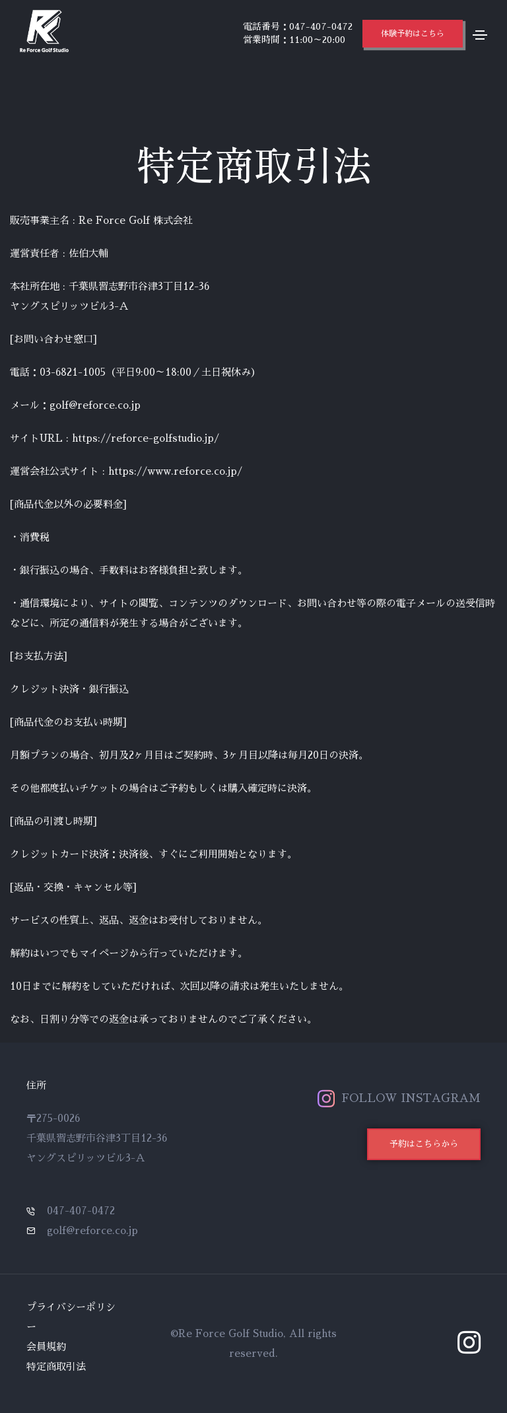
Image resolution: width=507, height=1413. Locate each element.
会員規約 (46, 1347)
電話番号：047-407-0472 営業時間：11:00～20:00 (298, 33)
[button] (412, 34)
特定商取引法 (56, 1366)
